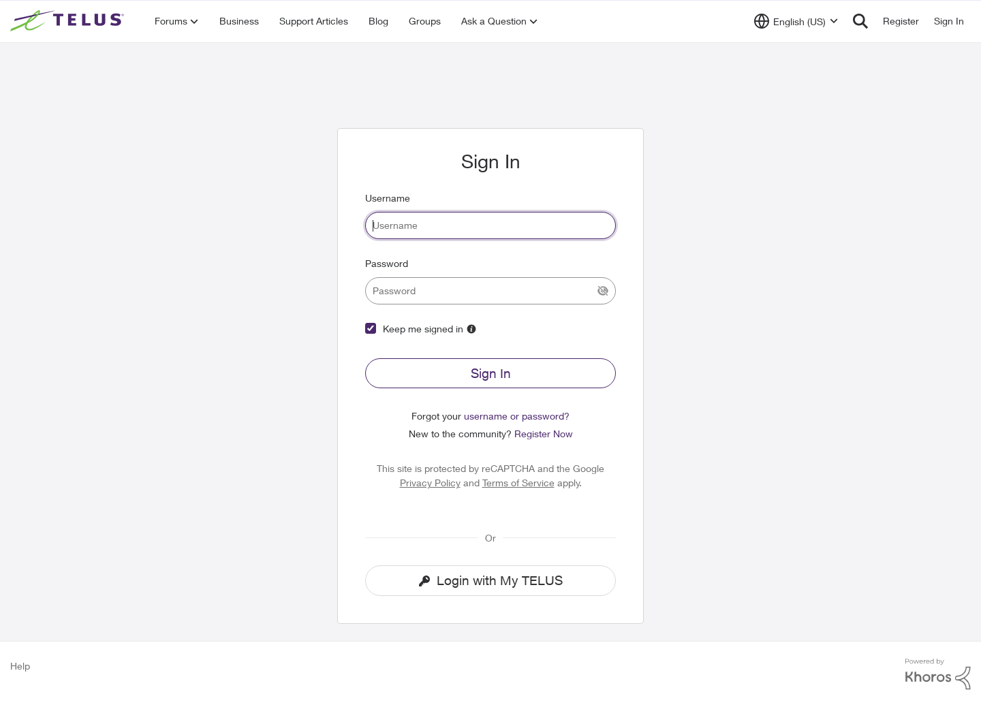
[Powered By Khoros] (938, 674)
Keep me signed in (423, 328)
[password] (490, 290)
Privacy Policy (430, 482)
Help (20, 666)
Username (387, 198)
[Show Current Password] (603, 290)
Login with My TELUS (491, 580)
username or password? (517, 416)
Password (386, 263)
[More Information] (471, 329)
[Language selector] (796, 21)
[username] (490, 225)
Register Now (543, 433)
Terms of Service (518, 482)
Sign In (491, 373)
